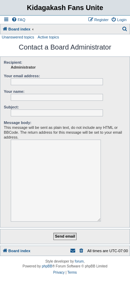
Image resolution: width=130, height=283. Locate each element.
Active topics (48, 37)
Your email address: (22, 76)
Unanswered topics (18, 37)
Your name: (14, 91)
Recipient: (13, 62)
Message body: (17, 123)
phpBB (47, 266)
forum (79, 261)
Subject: (11, 107)
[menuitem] (18, 20)
